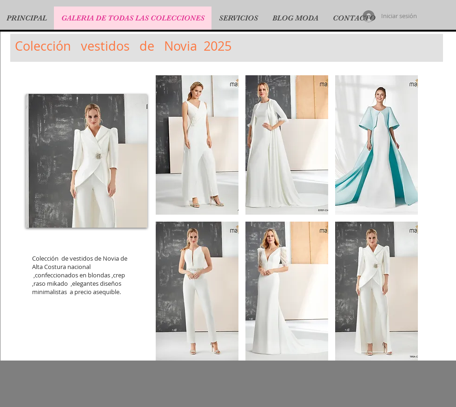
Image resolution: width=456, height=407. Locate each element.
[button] (197, 145)
